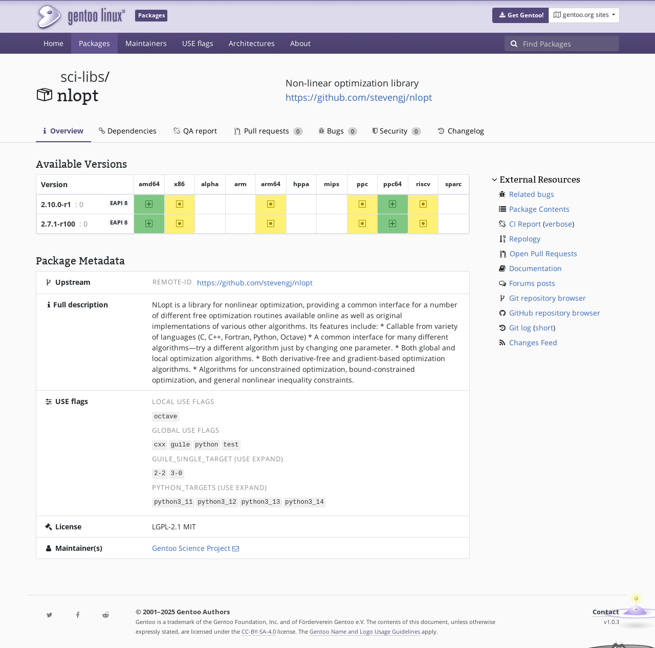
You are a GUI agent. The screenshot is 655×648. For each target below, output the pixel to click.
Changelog (460, 131)
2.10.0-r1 (56, 204)
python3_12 (217, 500)
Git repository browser (547, 298)
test (230, 444)
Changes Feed (533, 342)
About (300, 43)
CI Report (525, 224)
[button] (520, 15)
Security (397, 131)
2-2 (160, 472)
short (544, 327)
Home (53, 43)
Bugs (338, 131)
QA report (194, 131)
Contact (606, 610)
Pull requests (268, 131)
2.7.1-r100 (58, 224)
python (206, 444)
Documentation (535, 268)
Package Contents (539, 209)
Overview (63, 131)
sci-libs (82, 76)
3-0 (176, 472)
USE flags (197, 43)
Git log (520, 327)
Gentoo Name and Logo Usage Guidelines (365, 629)
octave (165, 416)
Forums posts (532, 283)
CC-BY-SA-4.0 (259, 629)
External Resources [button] (539, 179)
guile (180, 444)
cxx (160, 444)
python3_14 (304, 500)
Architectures (252, 43)
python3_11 (173, 500)
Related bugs (531, 194)
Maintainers (146, 43)
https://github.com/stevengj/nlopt (359, 97)
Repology (524, 238)
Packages (94, 43)
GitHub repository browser (554, 313)
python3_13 (261, 500)
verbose (558, 224)
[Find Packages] (571, 43)
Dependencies (128, 131)
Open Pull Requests (543, 253)
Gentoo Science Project (191, 546)
